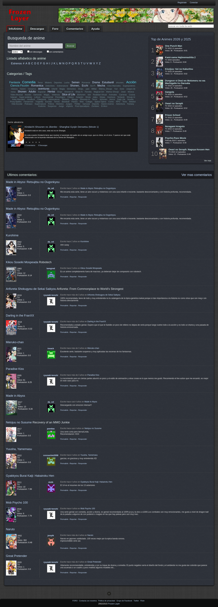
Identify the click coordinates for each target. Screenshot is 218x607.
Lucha (66, 82)
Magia (62, 89)
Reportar (73, 197)
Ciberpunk (41, 99)
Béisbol (132, 102)
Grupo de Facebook (125, 601)
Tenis (124, 102)
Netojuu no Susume (19, 422)
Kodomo (42, 106)
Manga (75, 99)
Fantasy (130, 104)
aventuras (43, 88)
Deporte (95, 104)
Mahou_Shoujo (105, 89)
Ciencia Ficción (19, 85)
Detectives (50, 86)
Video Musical (16, 95)
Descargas (37, 28)
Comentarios (74, 28)
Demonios (71, 89)
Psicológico (60, 97)
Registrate (182, 2)
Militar (94, 89)
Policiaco (29, 104)
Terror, (94, 99)
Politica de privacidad (107, 601)
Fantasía (14, 82)
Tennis (57, 102)
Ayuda (95, 28)
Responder (82, 197)
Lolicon (37, 97)
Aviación (79, 97)
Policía (51, 104)
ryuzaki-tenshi (51, 295)
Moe (82, 102)
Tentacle (120, 97)
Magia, (47, 95)
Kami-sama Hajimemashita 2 (180, 57)
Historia (14, 89)
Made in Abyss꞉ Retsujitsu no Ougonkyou (33, 182)
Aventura (111, 97)
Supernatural (40, 104)
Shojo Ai (79, 92)
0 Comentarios (30, 145)
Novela (130, 99)
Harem (23, 89)
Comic (111, 102)
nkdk (50, 482)
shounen (103, 99)
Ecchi (85, 85)
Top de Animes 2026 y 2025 (171, 39)
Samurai (86, 104)
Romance (86, 82)
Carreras (123, 95)
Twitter (136, 601)
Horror (112, 99)
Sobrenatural (62, 86)
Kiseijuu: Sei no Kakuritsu (179, 69)
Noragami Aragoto (175, 126)
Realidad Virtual (100, 95)
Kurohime (12, 235)
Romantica (37, 85)
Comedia (29, 82)
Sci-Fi (92, 86)
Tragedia (39, 102)
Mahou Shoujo (112, 92)
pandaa (51, 428)
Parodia (88, 92)
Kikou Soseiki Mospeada (22, 262)
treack (51, 348)
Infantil (54, 89)
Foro (55, 28)
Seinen (76, 82)
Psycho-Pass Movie (175, 138)
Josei (123, 92)
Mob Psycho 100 (17, 502)
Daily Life (121, 99)
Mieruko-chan (15, 342)
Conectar (194, 2)
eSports (69, 106)
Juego (61, 106)
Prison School (172, 115)
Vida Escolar (16, 104)
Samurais (37, 95)
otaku (95, 97)
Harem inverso (107, 104)
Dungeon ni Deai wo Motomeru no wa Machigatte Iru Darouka (185, 82)
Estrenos (16, 63)
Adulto (32, 91)
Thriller (77, 104)
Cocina (132, 95)
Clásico (70, 97)
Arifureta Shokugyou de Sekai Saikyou (31, 288)
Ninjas (102, 97)
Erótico (104, 106)
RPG (118, 102)
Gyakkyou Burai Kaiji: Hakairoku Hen (30, 475)
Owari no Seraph (174, 103)
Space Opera (100, 102)
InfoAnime (15, 28)
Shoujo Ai (131, 97)
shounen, (120, 82)
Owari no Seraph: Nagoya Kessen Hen (188, 149)
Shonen (22, 91)
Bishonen (81, 95)
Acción (131, 82)
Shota (88, 97)
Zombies (95, 106)
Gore (122, 89)
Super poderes (25, 97)
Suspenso (52, 106)
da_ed (51, 188)
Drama (96, 82)
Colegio (89, 102)
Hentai (51, 91)
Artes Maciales (18, 99)
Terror (40, 82)
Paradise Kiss (15, 369)
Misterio (48, 82)
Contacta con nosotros (88, 601)
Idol (89, 95)
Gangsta (169, 92)
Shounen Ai (85, 99)
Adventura (120, 104)
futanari (14, 97)
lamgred (51, 268)
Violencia (56, 95)
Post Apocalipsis (82, 106)
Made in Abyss (15, 395)
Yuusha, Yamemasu (19, 449)
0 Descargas (42, 145)
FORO (75, 601)
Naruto (10, 529)
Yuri (116, 89)
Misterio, (66, 99)
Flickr (142, 601)
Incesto (28, 95)
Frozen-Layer (114, 604)
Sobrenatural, (54, 99)
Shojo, (80, 89)
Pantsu (74, 102)
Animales (113, 95)
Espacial (41, 92)
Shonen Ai (68, 92)
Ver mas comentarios (197, 175)
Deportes (58, 82)
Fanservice (28, 102)
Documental (48, 97)
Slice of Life (68, 94)
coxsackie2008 (50, 455)
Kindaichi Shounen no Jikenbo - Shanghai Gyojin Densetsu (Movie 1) (62, 126)
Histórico (60, 104)
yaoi (87, 89)
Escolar (48, 102)
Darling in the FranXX (20, 315)
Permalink (64, 197)
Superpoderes (129, 86)
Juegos (69, 104)
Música (131, 92)
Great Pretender (16, 556)
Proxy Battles (16, 102)
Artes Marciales (114, 86)
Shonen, (75, 85)
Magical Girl (99, 92)
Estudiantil (108, 82)
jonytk (51, 535)
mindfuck (31, 99)
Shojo (59, 92)
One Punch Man (173, 46)
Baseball (65, 102)
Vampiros (32, 89)
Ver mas (207, 161)
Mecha (101, 85)
